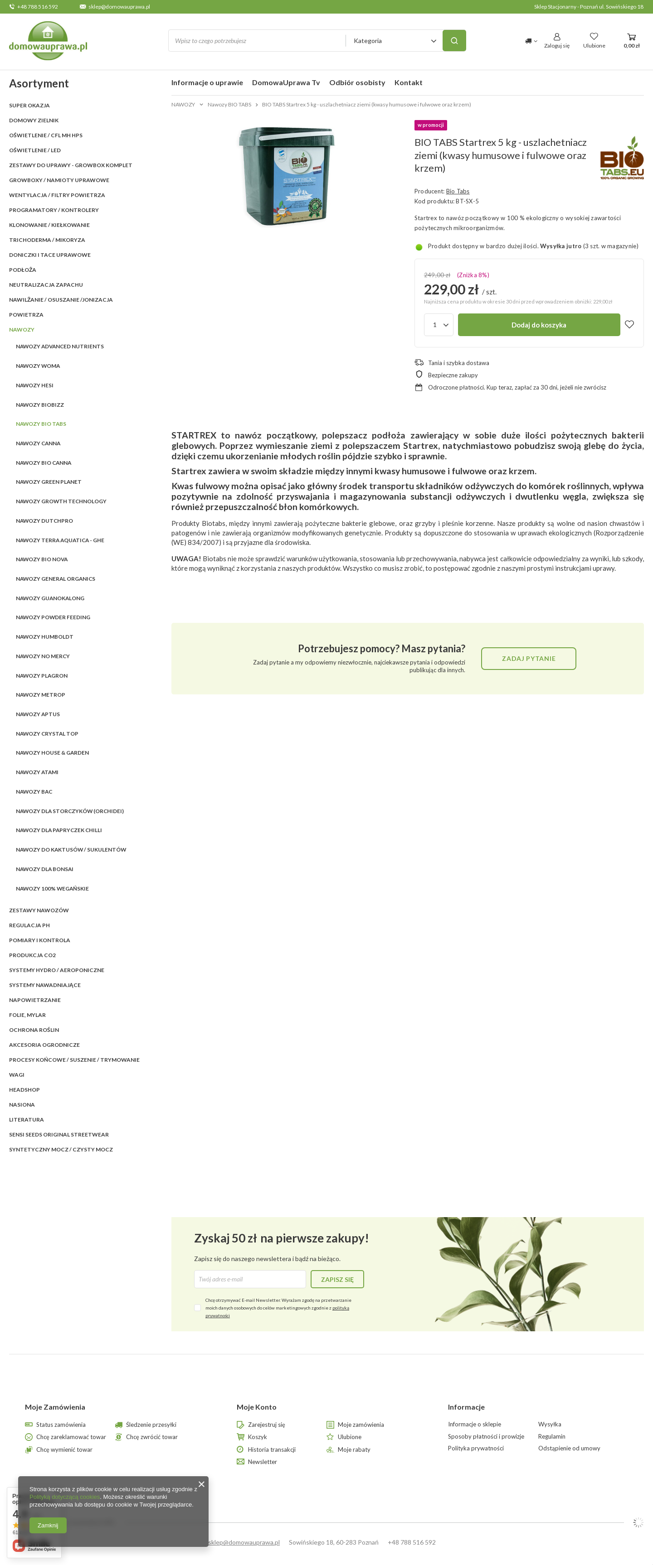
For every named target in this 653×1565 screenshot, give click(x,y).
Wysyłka (549, 1424)
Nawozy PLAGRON (42, 675)
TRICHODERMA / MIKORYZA (47, 239)
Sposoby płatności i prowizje (486, 1436)
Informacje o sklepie (474, 1424)
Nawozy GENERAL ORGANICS (55, 578)
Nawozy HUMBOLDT (44, 636)
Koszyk (257, 1437)
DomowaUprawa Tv (286, 82)
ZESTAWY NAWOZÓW (39, 910)
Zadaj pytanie (529, 658)
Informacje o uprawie (207, 82)
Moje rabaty (354, 1449)
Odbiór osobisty (357, 82)
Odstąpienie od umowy (569, 1448)
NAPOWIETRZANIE (35, 1000)
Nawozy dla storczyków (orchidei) (70, 811)
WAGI (16, 1074)
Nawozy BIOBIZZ (40, 404)
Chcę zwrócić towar (152, 1437)
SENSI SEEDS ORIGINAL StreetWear (59, 1134)
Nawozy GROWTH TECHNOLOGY (61, 501)
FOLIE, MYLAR (27, 1014)
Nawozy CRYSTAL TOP (47, 733)
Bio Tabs (458, 191)
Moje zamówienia (361, 1424)
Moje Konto (257, 1406)
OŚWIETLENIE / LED (35, 150)
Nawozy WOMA (38, 365)
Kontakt (409, 82)
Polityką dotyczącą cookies (64, 1496)
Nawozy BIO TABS (41, 423)
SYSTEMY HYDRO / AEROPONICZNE (56, 970)
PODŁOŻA (22, 269)
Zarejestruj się (266, 1424)
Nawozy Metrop (40, 694)
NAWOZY (21, 329)
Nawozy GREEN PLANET (49, 481)
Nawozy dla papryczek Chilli (59, 830)
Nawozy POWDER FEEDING (53, 617)
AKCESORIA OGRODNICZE (44, 1044)
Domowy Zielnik (33, 120)
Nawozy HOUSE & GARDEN (52, 752)
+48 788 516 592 (37, 6)
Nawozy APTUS (38, 714)
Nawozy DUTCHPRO (44, 520)
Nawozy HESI (35, 385)
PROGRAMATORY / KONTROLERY (54, 210)
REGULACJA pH (29, 925)
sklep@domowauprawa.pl (119, 6)
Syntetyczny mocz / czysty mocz (61, 1149)
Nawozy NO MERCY (43, 656)
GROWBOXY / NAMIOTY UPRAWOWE (59, 180)
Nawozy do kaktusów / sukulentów (71, 849)
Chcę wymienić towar (64, 1449)
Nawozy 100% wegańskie (52, 888)
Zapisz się (337, 1279)
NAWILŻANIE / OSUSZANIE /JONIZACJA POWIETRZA (61, 307)
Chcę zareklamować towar (71, 1437)
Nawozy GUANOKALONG (50, 598)
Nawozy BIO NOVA (42, 559)
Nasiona (22, 1104)
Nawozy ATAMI (37, 772)
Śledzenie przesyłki (151, 1424)
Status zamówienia (61, 1424)
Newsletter (262, 1462)
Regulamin (551, 1436)
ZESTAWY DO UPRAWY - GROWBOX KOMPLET (70, 165)
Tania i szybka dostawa (458, 362)
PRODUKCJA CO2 (32, 955)
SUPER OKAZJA (29, 105)
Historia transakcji (272, 1449)
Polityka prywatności (476, 1448)
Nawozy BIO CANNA (43, 462)
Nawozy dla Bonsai (44, 869)
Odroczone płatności (456, 387)
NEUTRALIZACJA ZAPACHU (46, 284)
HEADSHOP (24, 1089)
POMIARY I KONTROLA (39, 940)
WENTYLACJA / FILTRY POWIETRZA (57, 195)
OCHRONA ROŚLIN (34, 1029)
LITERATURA (26, 1119)
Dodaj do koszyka (539, 325)
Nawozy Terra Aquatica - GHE (60, 540)
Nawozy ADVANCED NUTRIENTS (60, 346)
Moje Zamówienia (55, 1406)
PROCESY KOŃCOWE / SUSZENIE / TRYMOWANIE (74, 1059)
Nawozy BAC (34, 791)
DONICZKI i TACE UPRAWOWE (50, 254)
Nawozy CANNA (38, 443)
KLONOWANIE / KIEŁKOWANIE (49, 225)
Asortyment (39, 83)
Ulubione (349, 1437)
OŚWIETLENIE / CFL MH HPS (46, 135)
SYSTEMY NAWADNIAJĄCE (45, 985)
